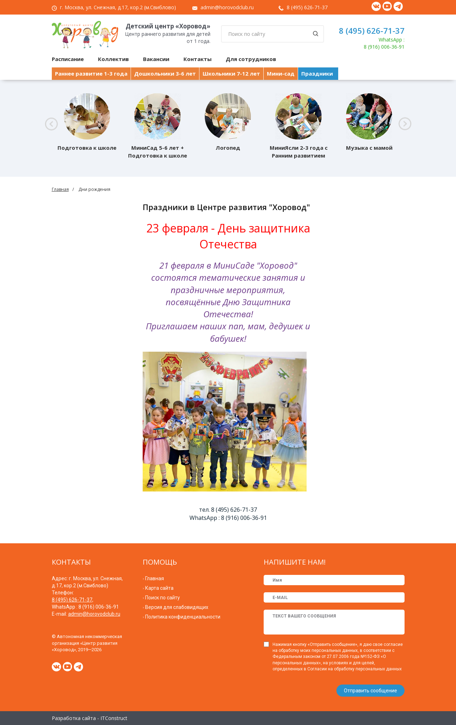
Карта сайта (159, 588)
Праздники (317, 73)
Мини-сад (281, 73)
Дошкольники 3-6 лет (165, 73)
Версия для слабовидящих (176, 607)
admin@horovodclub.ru (227, 7)
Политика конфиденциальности (182, 617)
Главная (60, 189)
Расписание (68, 58)
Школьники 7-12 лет (231, 73)
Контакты (197, 58)
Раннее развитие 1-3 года (91, 73)
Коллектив (113, 58)
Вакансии (156, 58)
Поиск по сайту (162, 597)
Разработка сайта (74, 717)
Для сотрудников (251, 58)
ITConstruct (113, 717)
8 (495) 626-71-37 (307, 7)
